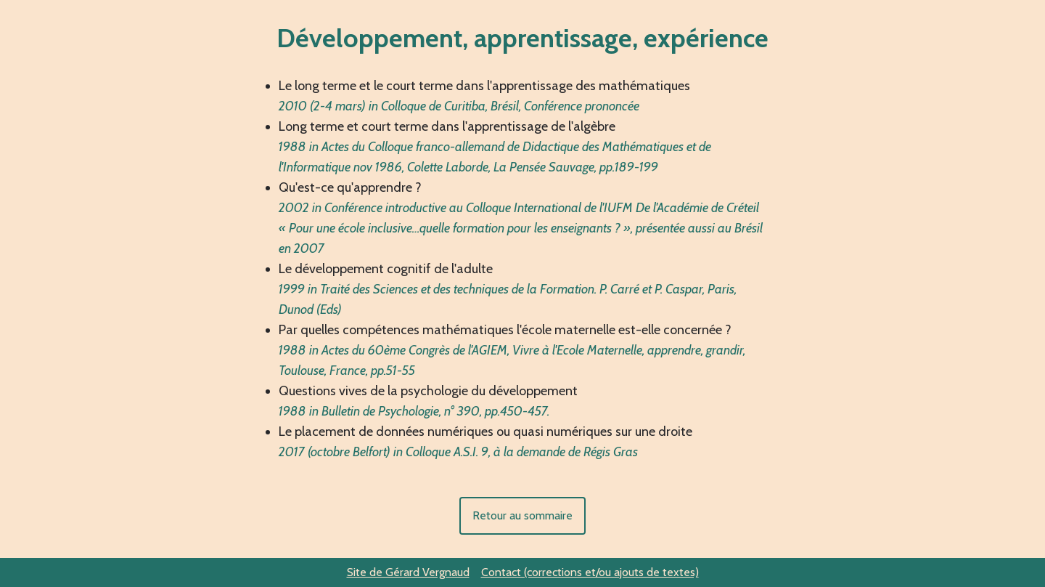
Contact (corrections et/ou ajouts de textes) (590, 572)
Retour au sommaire (522, 515)
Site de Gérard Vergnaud (408, 572)
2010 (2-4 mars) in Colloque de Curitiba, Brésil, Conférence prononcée (459, 106)
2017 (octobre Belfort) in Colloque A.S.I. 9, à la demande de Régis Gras (458, 452)
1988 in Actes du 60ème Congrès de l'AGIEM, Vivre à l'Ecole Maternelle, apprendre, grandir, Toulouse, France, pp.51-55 (512, 360)
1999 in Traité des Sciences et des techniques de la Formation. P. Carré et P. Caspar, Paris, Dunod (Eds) (508, 299)
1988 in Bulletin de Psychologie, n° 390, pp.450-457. (414, 411)
